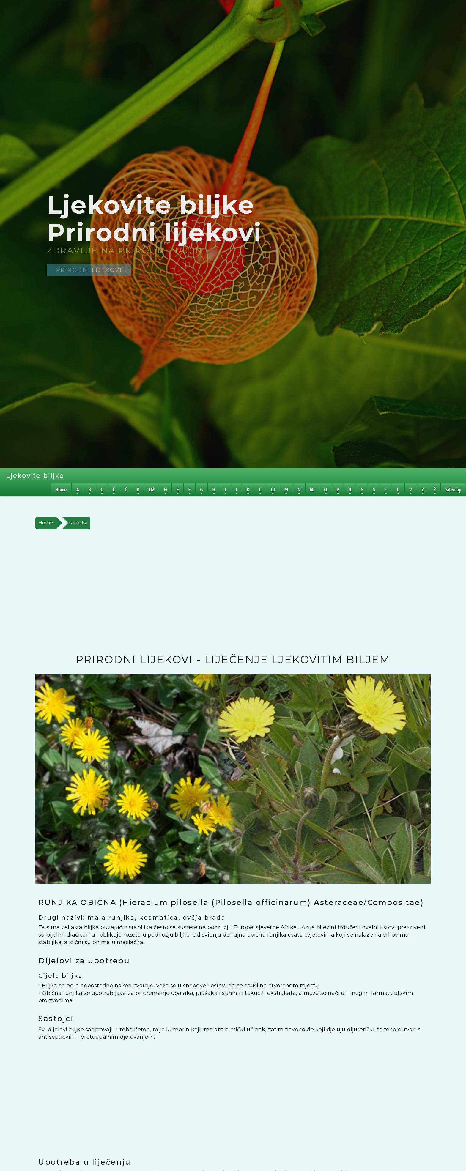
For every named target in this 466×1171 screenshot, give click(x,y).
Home (45, 523)
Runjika (78, 523)
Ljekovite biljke (35, 476)
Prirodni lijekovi (89, 270)
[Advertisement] (210, 591)
